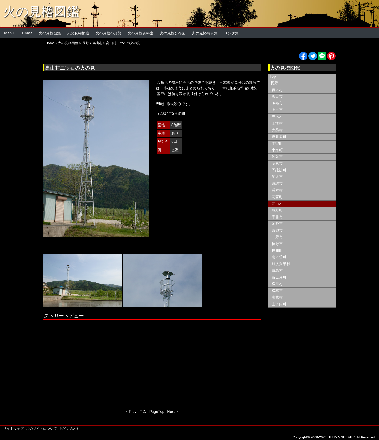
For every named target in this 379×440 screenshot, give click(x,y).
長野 (85, 43)
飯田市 (277, 96)
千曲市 (277, 217)
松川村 (277, 284)
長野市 (277, 244)
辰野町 (277, 210)
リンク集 (231, 33)
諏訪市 (277, 183)
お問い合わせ (69, 429)
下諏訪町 (279, 170)
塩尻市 (277, 163)
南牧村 (277, 297)
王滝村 (277, 123)
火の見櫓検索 (78, 33)
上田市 (277, 110)
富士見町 (279, 277)
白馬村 (277, 270)
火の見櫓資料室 (140, 33)
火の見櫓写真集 (205, 33)
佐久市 (277, 156)
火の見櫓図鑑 (41, 11)
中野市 (277, 237)
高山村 (97, 43)
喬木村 (277, 190)
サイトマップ (13, 429)
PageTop (156, 412)
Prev (132, 412)
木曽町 (277, 143)
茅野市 (277, 223)
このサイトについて (41, 429)
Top (273, 76)
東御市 (277, 230)
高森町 (277, 197)
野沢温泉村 (281, 264)
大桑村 (277, 130)
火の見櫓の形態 (108, 33)
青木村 (277, 90)
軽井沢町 (279, 136)
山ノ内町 (279, 304)
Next (171, 412)
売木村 (277, 117)
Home (27, 33)
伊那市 (277, 103)
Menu (9, 33)
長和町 (277, 250)
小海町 (277, 150)
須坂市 (277, 177)
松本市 (277, 290)
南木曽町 (279, 257)
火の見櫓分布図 (173, 33)
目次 (143, 412)
